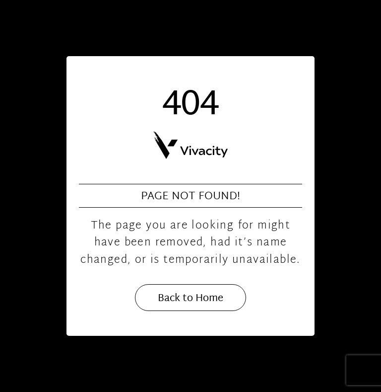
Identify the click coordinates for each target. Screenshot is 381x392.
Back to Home (190, 299)
